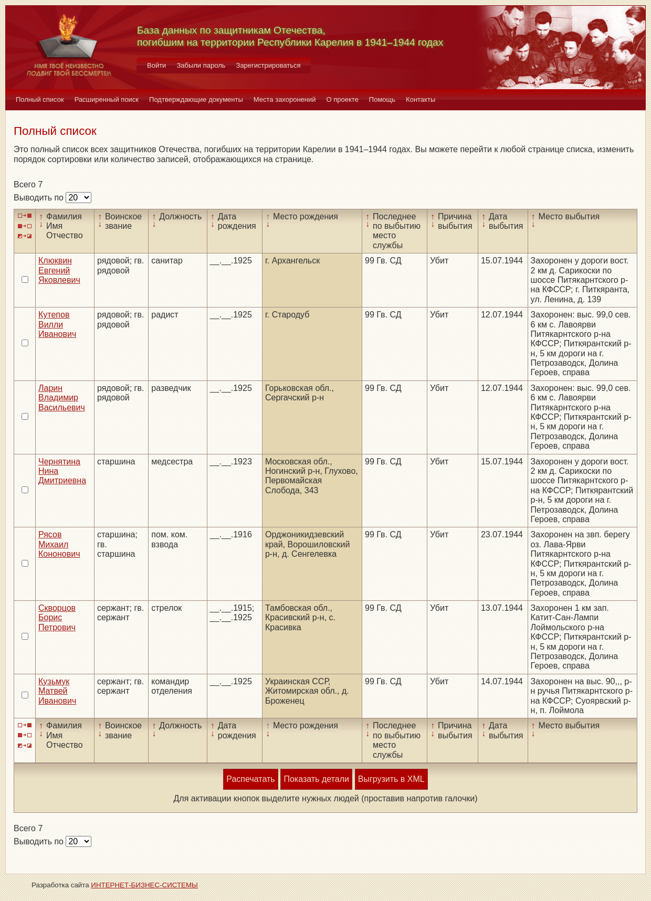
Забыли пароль (200, 65)
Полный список (40, 99)
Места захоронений (285, 99)
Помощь (382, 99)
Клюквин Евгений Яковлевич (59, 270)
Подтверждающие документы (196, 99)
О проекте (343, 99)
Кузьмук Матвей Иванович (57, 691)
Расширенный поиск (107, 99)
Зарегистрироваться (268, 65)
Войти (156, 65)
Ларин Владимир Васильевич (61, 398)
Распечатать (250, 779)
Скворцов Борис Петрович (57, 617)
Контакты (420, 99)
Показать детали (316, 779)
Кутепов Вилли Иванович (57, 324)
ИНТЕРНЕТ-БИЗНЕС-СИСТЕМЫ (144, 885)
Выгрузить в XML (391, 779)
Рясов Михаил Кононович (59, 544)
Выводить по (40, 197)
